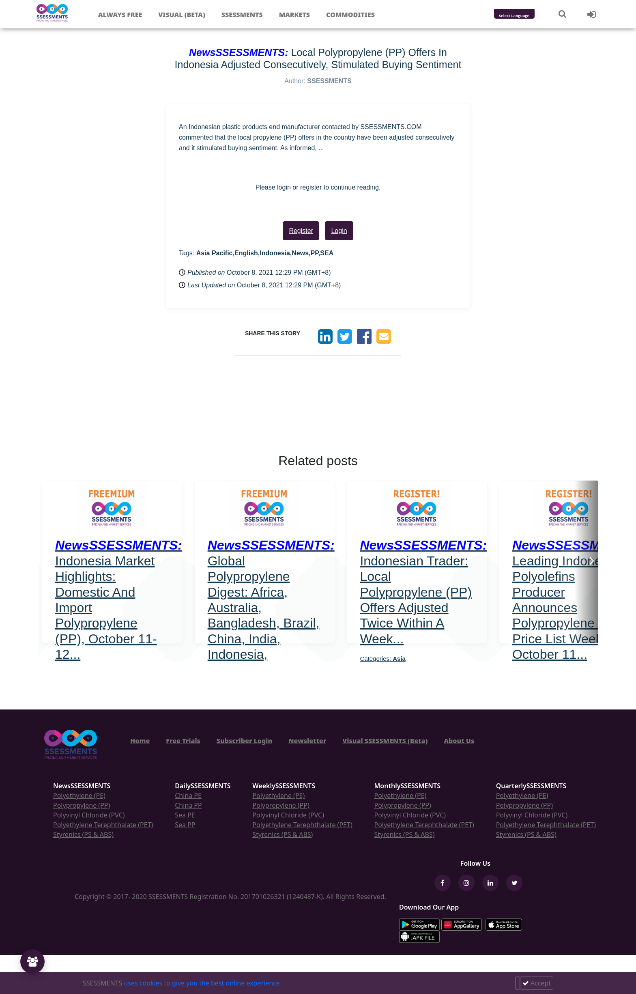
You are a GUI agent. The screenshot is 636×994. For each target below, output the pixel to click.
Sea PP (185, 824)
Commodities (350, 14)
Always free (120, 14)
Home (140, 740)
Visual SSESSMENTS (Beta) (385, 740)
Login (339, 230)
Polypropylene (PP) (81, 805)
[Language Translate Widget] (525, 16)
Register (301, 230)
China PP (188, 805)
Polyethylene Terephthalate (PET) (103, 824)
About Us (459, 740)
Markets (294, 14)
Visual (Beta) (181, 14)
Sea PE (185, 815)
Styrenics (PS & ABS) (83, 834)
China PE (188, 795)
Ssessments (242, 14)
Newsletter (307, 740)
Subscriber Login (244, 740)
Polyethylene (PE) (79, 795)
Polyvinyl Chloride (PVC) (89, 815)
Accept (536, 983)
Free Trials (183, 740)
